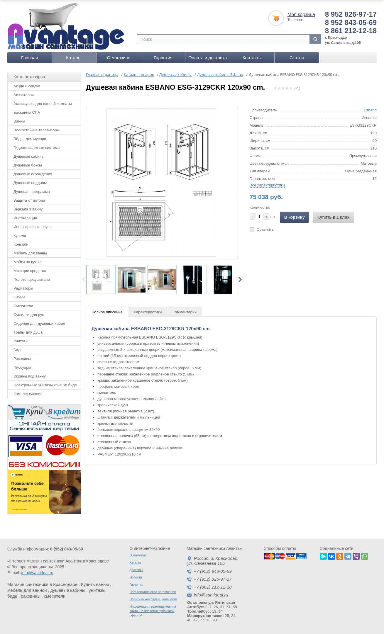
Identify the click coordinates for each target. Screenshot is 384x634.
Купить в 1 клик (333, 217)
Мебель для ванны (30, 253)
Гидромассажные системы (36, 147)
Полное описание (107, 312)
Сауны (19, 297)
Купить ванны (95, 584)
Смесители (23, 306)
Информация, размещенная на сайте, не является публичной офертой (152, 611)
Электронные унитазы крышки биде (45, 385)
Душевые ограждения (32, 174)
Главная (29, 57)
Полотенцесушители (31, 279)
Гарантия (163, 57)
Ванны (19, 121)
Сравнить (265, 229)
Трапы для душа (28, 332)
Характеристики (147, 312)
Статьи (297, 57)
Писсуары (22, 367)
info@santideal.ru (37, 572)
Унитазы (20, 341)
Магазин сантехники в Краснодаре (42, 584)
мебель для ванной (27, 590)
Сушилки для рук (28, 314)
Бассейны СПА (26, 112)
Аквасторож (23, 95)
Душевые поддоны (30, 183)
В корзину (294, 217)
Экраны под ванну (29, 376)
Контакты (252, 57)
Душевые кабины (28, 156)
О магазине (118, 57)
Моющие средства (29, 270)
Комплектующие (28, 394)
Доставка (136, 570)
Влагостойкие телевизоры (36, 130)
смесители (55, 596)
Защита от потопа (29, 200)
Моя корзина (301, 14)
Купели (19, 235)
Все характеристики (267, 185)
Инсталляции (25, 218)
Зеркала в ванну (28, 209)
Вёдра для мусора (29, 139)
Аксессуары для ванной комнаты (42, 103)
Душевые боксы (27, 165)
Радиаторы (23, 288)
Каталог (74, 57)
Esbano (370, 110)
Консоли (20, 244)
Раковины (22, 358)
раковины (30, 596)
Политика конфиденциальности (153, 599)
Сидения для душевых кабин (39, 323)
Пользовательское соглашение (152, 592)
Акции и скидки (26, 86)
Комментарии (184, 312)
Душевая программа (31, 191)
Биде (18, 350)
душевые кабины (67, 590)
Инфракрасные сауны (32, 227)
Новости (135, 577)
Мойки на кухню (27, 262)
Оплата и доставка (207, 57)
